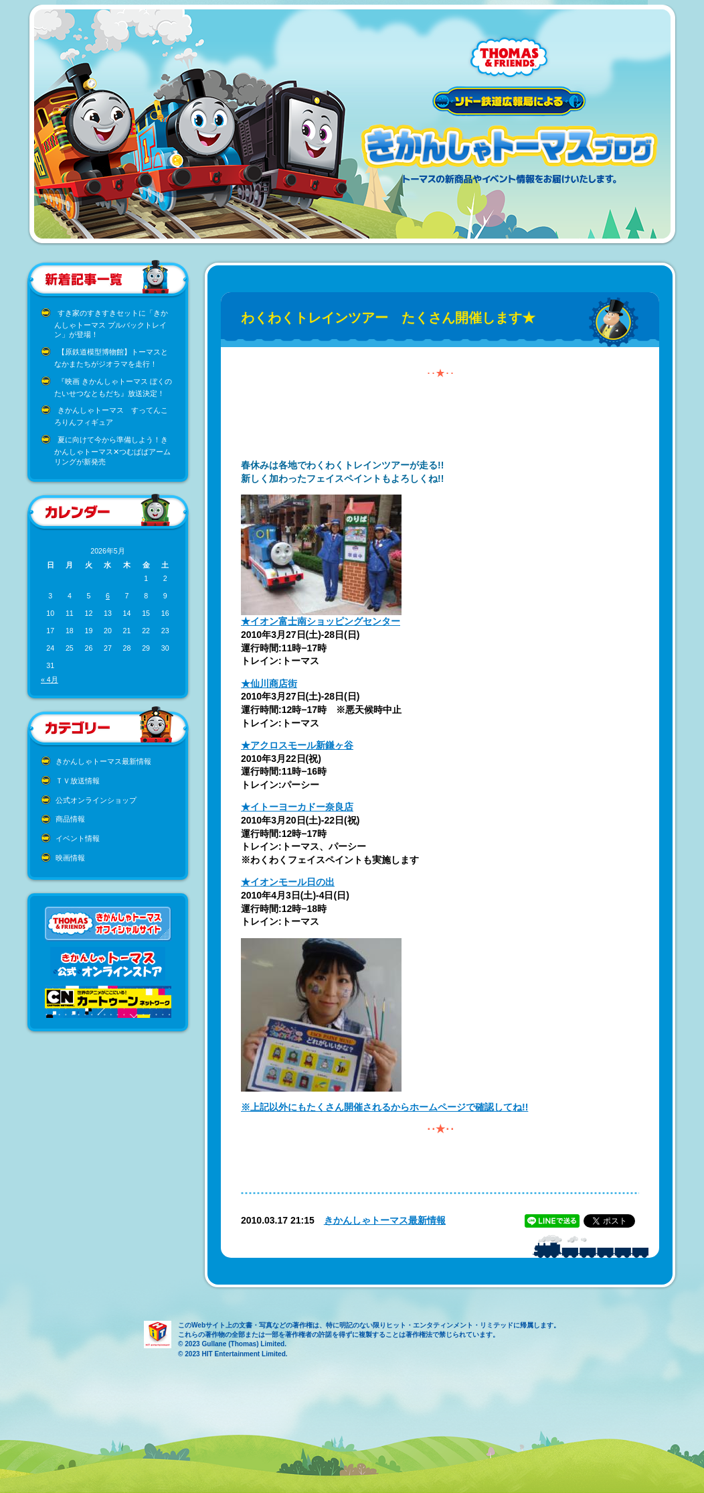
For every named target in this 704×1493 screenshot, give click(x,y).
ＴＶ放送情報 (78, 781)
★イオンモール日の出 (288, 882)
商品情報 (70, 819)
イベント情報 (78, 838)
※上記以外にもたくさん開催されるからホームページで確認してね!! (384, 1107)
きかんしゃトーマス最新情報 (103, 761)
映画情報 (70, 858)
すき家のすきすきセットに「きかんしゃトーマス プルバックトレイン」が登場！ (111, 324)
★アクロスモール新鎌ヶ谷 (297, 745)
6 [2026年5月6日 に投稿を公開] (108, 596)
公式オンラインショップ (96, 800)
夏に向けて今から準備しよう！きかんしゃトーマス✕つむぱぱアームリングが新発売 (112, 451)
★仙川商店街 (269, 683)
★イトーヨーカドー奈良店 (297, 806)
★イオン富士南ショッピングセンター (320, 621)
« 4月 (49, 679)
